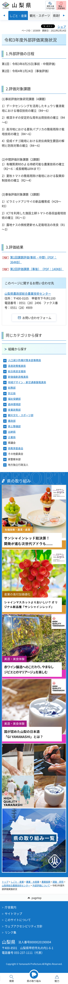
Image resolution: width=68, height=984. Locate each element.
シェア (61, 26)
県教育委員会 (15, 448)
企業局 (12, 437)
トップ (5, 882)
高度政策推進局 (17, 366)
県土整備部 (14, 426)
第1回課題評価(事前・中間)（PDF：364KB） (33, 259)
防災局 (12, 393)
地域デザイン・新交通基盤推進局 (27, 382)
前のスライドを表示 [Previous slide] (4, 15)
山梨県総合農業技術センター (16, 885)
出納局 (12, 431)
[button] (50, 5)
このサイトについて (18, 920)
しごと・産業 (17, 882)
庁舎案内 (10, 907)
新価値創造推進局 (18, 376)
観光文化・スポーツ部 (20, 415)
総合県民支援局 (17, 371)
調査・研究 (58, 882)
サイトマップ (13, 913)
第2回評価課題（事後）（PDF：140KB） (37, 269)
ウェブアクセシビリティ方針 (23, 926)
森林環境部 (14, 404)
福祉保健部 (14, 399)
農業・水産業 (32, 882)
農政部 (12, 421)
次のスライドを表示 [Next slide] (64, 15)
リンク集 (10, 932)
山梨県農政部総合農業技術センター (28, 293)
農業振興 (46, 882)
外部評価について (41, 885)
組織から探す (17, 348)
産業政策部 (14, 409)
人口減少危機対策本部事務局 (24, 360)
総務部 (12, 387)
